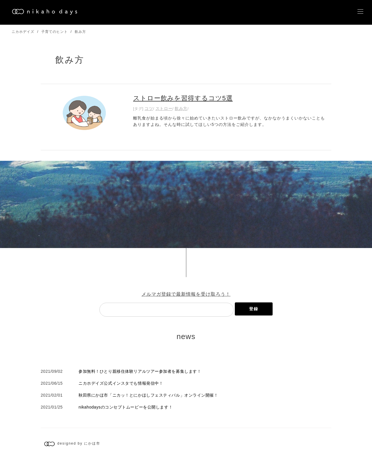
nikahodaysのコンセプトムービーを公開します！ (125, 407)
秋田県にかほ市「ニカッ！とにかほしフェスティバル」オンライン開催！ (148, 395)
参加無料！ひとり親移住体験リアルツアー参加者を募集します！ (139, 371)
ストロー (163, 108)
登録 (253, 308)
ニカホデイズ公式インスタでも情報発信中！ (120, 383)
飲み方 (80, 32)
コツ (148, 108)
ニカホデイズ (23, 32)
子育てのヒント (54, 32)
